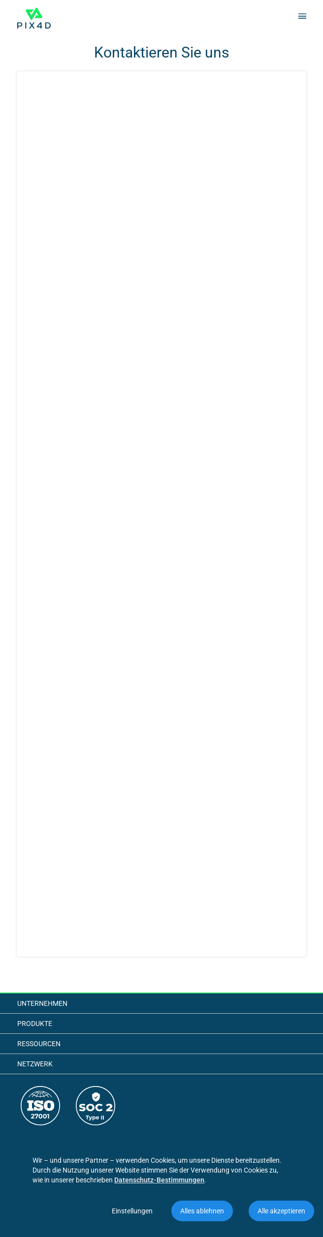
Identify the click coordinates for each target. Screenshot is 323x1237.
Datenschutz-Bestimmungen (159, 1180)
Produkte (34, 1023)
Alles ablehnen (202, 1211)
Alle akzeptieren (281, 1211)
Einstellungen (132, 1211)
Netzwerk (35, 1064)
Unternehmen (42, 1003)
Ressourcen (39, 1044)
